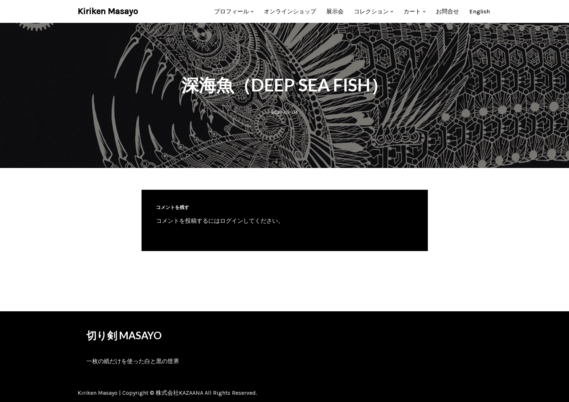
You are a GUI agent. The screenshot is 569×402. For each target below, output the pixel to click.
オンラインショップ (290, 11)
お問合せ (447, 11)
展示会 (335, 11)
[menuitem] (479, 11)
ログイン (231, 220)
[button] (252, 11)
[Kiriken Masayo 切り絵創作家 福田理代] (108, 11)
